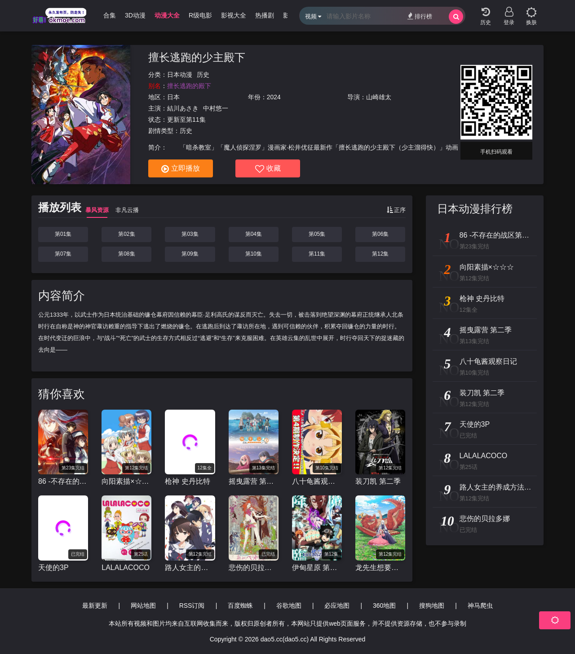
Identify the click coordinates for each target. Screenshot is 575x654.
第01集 (63, 234)
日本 (173, 97)
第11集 (317, 254)
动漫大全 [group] (167, 15)
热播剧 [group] (264, 15)
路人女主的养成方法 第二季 (190, 567)
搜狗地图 (431, 605)
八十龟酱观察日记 (317, 481)
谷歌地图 (288, 605)
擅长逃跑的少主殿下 (196, 57)
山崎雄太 (378, 97)
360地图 (384, 605)
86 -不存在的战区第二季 (63, 481)
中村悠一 (215, 108)
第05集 (317, 234)
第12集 (380, 254)
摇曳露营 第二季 (254, 481)
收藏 (268, 168)
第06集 (380, 234)
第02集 (126, 234)
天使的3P (53, 567)
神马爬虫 (480, 605)
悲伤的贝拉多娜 (254, 567)
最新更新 (94, 605)
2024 (274, 97)
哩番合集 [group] (103, 15)
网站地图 (143, 605)
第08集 (126, 254)
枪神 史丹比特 (187, 481)
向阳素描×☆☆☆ (126, 481)
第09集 (189, 254)
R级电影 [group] (200, 15)
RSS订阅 (192, 605)
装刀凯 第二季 (377, 481)
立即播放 (180, 168)
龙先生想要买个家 (380, 567)
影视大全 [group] (233, 15)
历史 (203, 74)
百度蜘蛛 (240, 605)
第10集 (253, 254)
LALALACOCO (126, 567)
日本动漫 (179, 74)
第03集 (189, 234)
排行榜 (419, 16)
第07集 (63, 254)
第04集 (253, 234)
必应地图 (336, 605)
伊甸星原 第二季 (317, 567)
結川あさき (183, 108)
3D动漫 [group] (135, 15)
